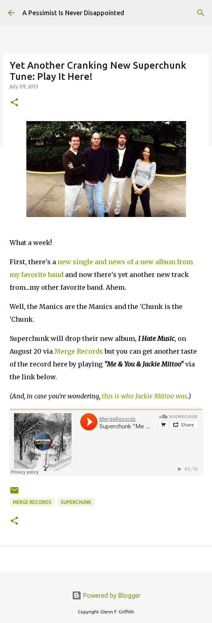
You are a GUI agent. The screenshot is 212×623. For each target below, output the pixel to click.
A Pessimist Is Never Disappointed (73, 12)
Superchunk (76, 502)
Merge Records (78, 351)
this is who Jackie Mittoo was (144, 396)
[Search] (201, 12)
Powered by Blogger (106, 595)
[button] (14, 103)
